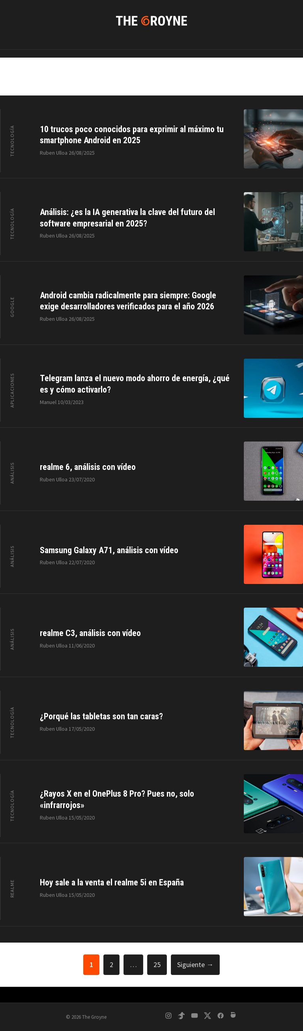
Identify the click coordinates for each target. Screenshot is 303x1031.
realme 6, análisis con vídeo (88, 467)
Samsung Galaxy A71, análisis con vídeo (109, 550)
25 (160, 963)
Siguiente (195, 964)
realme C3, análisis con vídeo (90, 633)
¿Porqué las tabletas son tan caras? (101, 716)
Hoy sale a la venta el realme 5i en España (112, 882)
